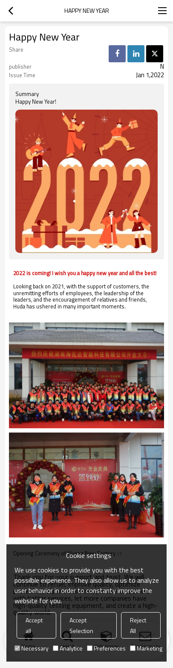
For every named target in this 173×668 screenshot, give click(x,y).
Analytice (68, 648)
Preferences (106, 648)
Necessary (31, 648)
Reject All (138, 625)
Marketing (146, 648)
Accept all (34, 625)
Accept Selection (81, 625)
